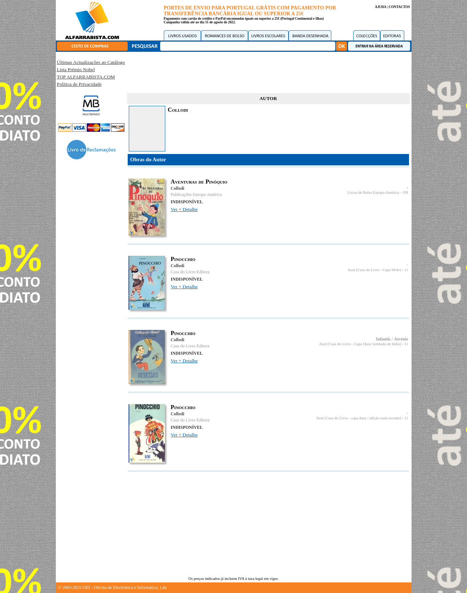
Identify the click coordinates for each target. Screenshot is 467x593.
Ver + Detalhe (184, 209)
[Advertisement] (268, 71)
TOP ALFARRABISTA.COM (86, 77)
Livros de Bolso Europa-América (373, 192)
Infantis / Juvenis (392, 339)
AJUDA (380, 7)
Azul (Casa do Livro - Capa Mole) (374, 270)
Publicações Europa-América (196, 194)
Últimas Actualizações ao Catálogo (91, 62)
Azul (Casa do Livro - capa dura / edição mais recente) (358, 418)
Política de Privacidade (79, 84)
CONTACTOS (399, 7)
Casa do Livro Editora (190, 271)
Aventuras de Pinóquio (199, 181)
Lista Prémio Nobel (76, 69)
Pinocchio (183, 259)
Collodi (177, 188)
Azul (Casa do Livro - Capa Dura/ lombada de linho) (360, 344)
